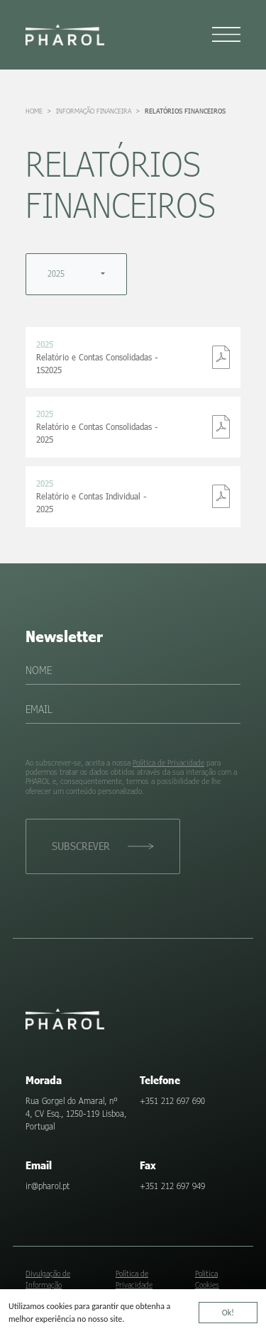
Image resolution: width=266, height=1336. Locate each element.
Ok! (228, 1314)
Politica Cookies (207, 1279)
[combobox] (76, 274)
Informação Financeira (93, 110)
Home (34, 110)
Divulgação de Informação (48, 1279)
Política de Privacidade (168, 762)
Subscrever (81, 845)
